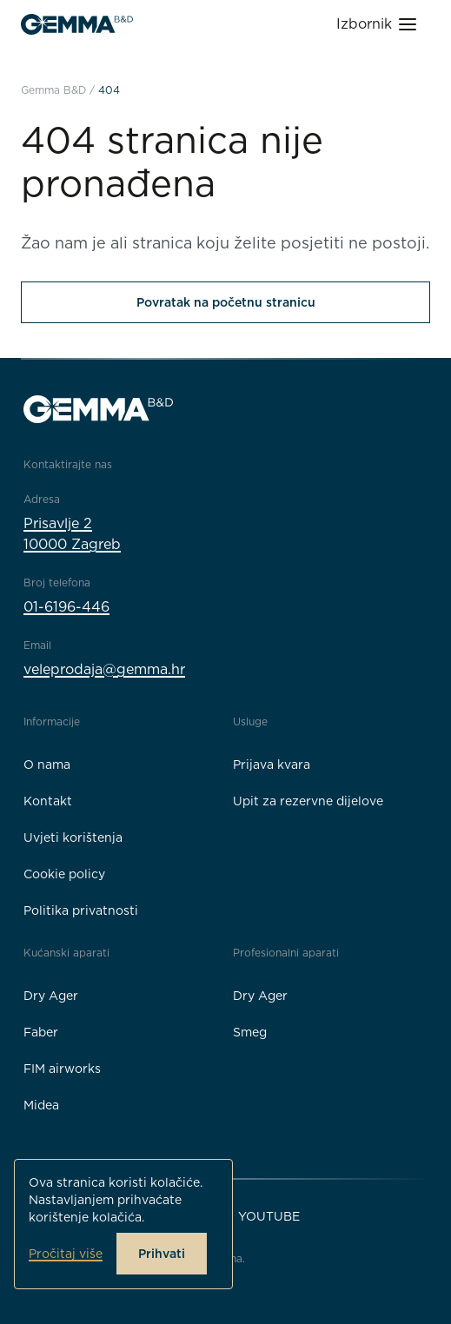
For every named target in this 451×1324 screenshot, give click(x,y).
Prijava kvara (271, 764)
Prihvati (161, 1254)
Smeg (250, 1032)
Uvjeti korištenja (73, 837)
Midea (41, 1105)
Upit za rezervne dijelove (308, 801)
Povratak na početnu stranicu (225, 302)
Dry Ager (50, 996)
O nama (46, 764)
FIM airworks (62, 1069)
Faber (40, 1032)
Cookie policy (64, 874)
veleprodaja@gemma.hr (104, 669)
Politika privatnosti (80, 910)
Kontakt (47, 801)
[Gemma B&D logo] (77, 24)
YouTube (269, 1216)
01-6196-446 (66, 607)
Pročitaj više (66, 1254)
